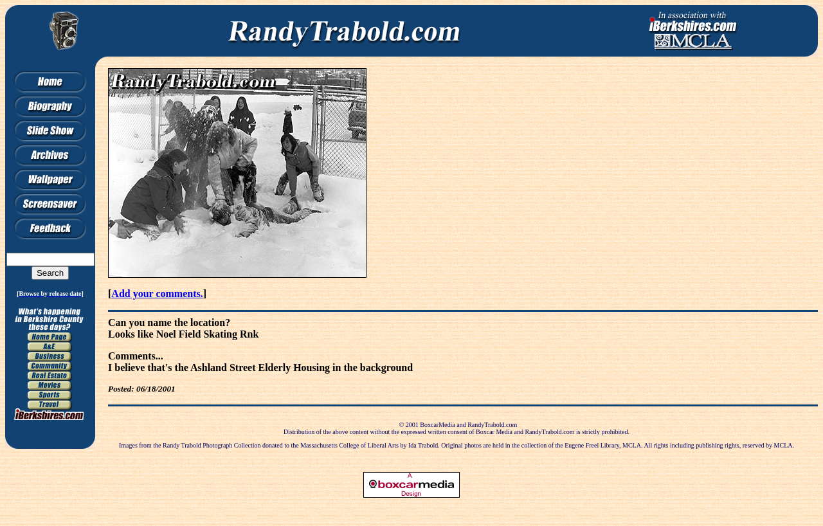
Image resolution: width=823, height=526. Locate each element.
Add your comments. (157, 293)
